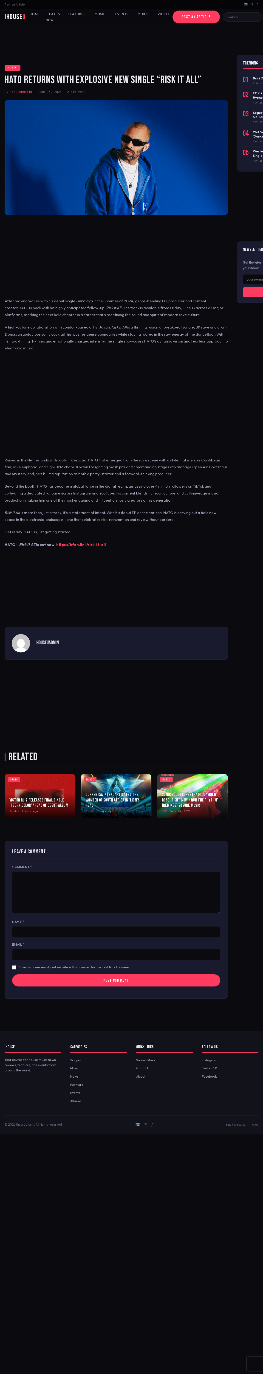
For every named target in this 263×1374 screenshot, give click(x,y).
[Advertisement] (131, 40)
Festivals (76, 1085)
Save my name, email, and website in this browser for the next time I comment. (76, 967)
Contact (142, 1068)
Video (163, 14)
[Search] (242, 17)
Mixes (143, 14)
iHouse (15, 16)
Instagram (209, 1060)
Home (34, 14)
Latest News (53, 17)
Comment (22, 867)
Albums (76, 1101)
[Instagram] (246, 4)
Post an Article (15, 4)
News (74, 1076)
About (140, 1076)
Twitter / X (209, 1068)
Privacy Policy (236, 1125)
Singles (75, 1060)
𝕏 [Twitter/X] (252, 4)
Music (100, 14)
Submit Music (146, 1060)
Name (18, 922)
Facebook (209, 1076)
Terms (254, 1125)
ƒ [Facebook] (257, 4)
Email (18, 944)
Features (76, 14)
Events (121, 14)
